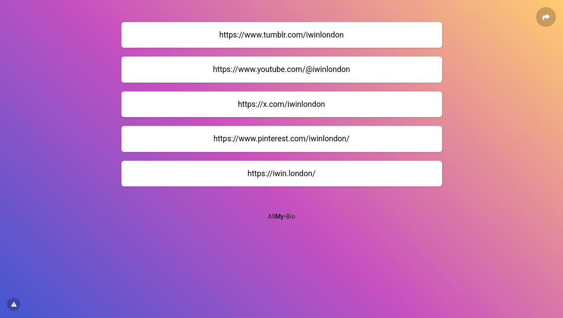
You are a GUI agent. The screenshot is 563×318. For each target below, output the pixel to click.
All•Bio (281, 216)
